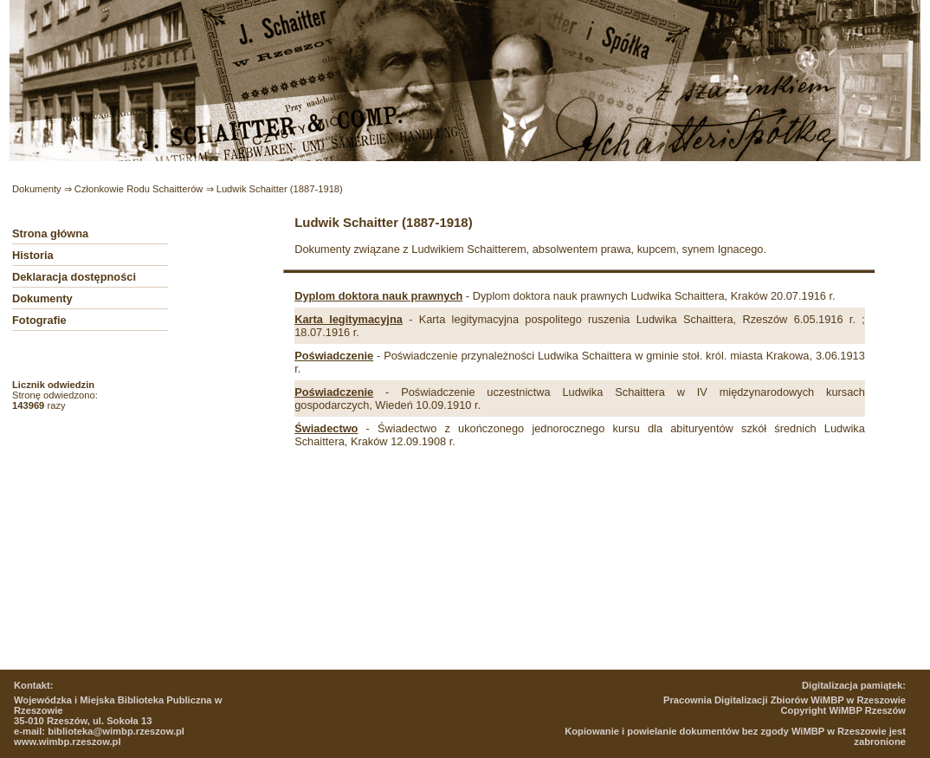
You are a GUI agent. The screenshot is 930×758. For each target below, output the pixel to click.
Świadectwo (326, 428)
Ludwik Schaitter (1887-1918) (279, 189)
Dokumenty (36, 189)
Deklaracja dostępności (74, 276)
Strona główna (50, 233)
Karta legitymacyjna (348, 319)
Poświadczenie (333, 355)
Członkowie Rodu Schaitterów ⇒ (145, 189)
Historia (33, 255)
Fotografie (39, 320)
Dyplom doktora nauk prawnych (378, 295)
